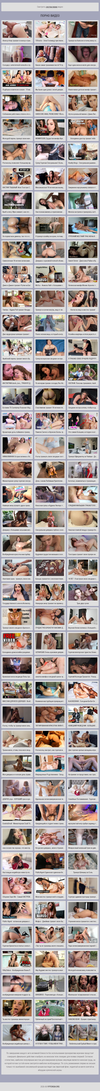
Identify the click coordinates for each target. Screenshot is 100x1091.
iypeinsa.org (53, 1086)
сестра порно (51, 7)
